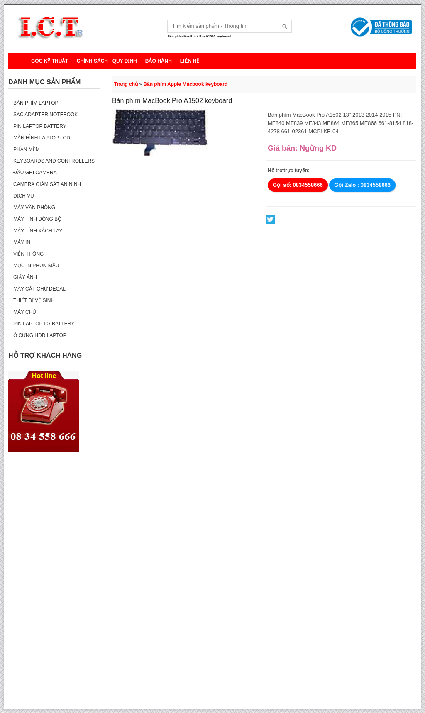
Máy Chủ (24, 312)
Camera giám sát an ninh (47, 184)
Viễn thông (28, 254)
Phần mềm (26, 149)
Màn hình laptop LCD (41, 138)
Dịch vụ (23, 196)
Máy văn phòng (34, 207)
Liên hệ (189, 61)
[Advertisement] (54, 584)
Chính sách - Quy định (107, 61)
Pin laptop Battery (39, 126)
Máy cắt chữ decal (39, 289)
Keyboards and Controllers (54, 161)
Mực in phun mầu (36, 266)
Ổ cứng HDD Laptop (39, 335)
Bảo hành (158, 61)
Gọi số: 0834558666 (298, 185)
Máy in (21, 242)
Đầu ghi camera (35, 173)
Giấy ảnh (25, 277)
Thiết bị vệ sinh (33, 300)
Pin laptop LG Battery (43, 324)
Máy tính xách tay (37, 231)
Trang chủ (126, 84)
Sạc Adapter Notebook (45, 114)
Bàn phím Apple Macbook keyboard (185, 84)
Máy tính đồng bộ (37, 219)
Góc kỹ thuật (49, 61)
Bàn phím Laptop (35, 103)
